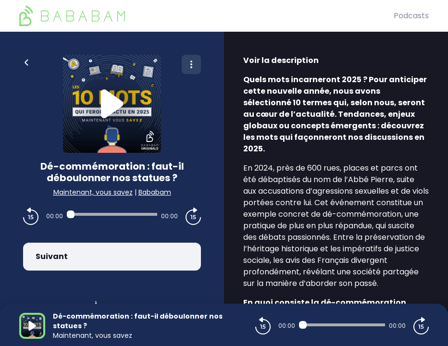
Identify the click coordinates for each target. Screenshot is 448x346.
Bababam (154, 192)
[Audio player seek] (112, 214)
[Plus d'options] (191, 64)
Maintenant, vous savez (93, 192)
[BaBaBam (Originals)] (206, 16)
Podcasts (411, 15)
